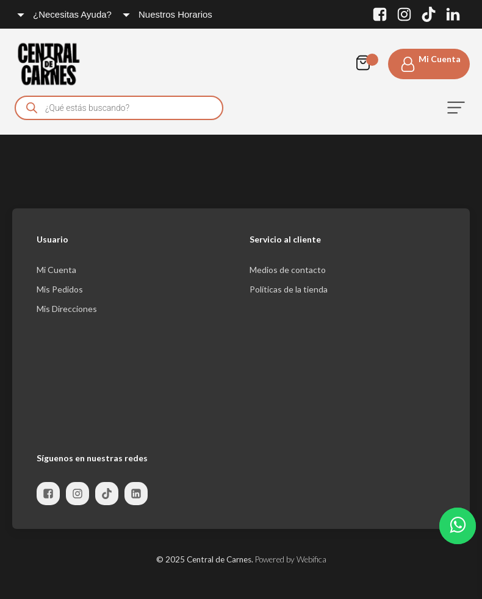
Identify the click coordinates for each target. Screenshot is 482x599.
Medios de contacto (288, 269)
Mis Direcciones (67, 308)
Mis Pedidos (60, 289)
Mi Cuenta (56, 269)
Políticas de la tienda (289, 289)
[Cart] (366, 64)
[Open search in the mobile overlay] (119, 107)
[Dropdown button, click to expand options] (65, 14)
